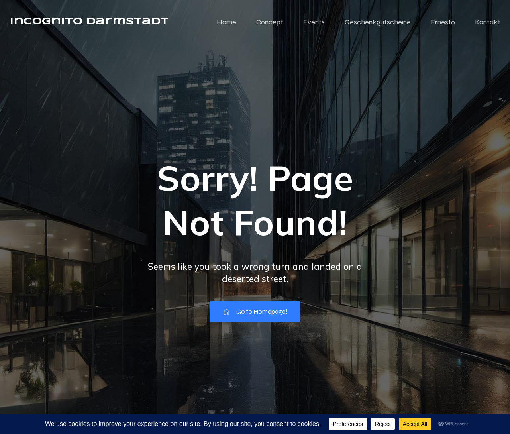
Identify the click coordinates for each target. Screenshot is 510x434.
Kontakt (487, 22)
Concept (269, 22)
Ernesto (443, 22)
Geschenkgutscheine (378, 22)
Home (226, 22)
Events (314, 22)
